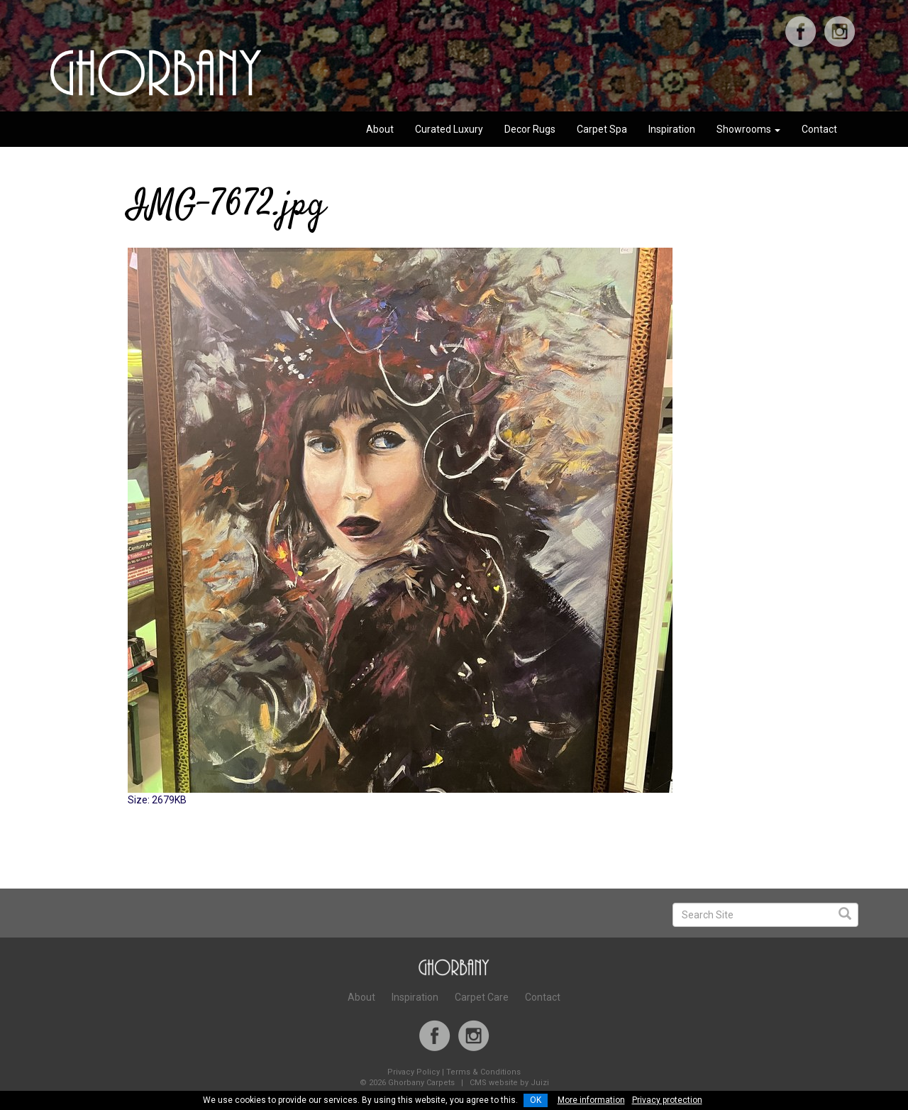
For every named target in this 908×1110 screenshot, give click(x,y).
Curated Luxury (449, 129)
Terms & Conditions (483, 1072)
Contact (819, 129)
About (380, 129)
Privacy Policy (413, 1072)
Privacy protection (667, 1100)
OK (535, 1100)
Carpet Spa (602, 129)
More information (591, 1100)
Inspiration (671, 129)
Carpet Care (482, 997)
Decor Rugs (529, 129)
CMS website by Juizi (509, 1082)
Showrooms (748, 129)
